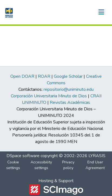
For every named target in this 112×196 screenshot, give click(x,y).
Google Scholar (68, 76)
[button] (8, 12)
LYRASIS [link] (97, 156)
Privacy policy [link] (68, 165)
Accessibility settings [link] (41, 165)
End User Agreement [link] (95, 165)
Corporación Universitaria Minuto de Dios (49, 96)
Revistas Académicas (70, 102)
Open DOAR (22, 76)
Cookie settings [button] (13, 165)
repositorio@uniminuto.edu (69, 89)
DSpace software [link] (22, 156)
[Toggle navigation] (101, 12)
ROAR (44, 76)
